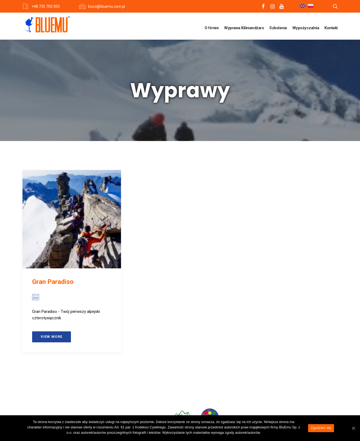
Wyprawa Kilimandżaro (244, 27)
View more (52, 337)
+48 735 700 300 (46, 6)
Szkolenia (278, 27)
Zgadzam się (321, 428)
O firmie (211, 27)
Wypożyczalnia (305, 27)
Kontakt (331, 27)
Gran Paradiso (53, 282)
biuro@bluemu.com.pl (106, 6)
